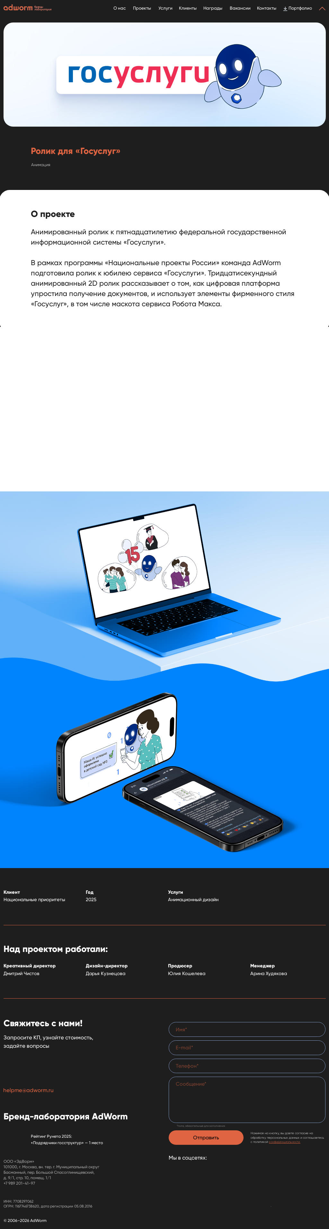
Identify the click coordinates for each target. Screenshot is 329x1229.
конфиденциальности (284, 1142)
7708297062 (23, 1201)
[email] (247, 1047)
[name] (247, 1029)
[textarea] (247, 1100)
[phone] (247, 1066)
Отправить (206, 1138)
